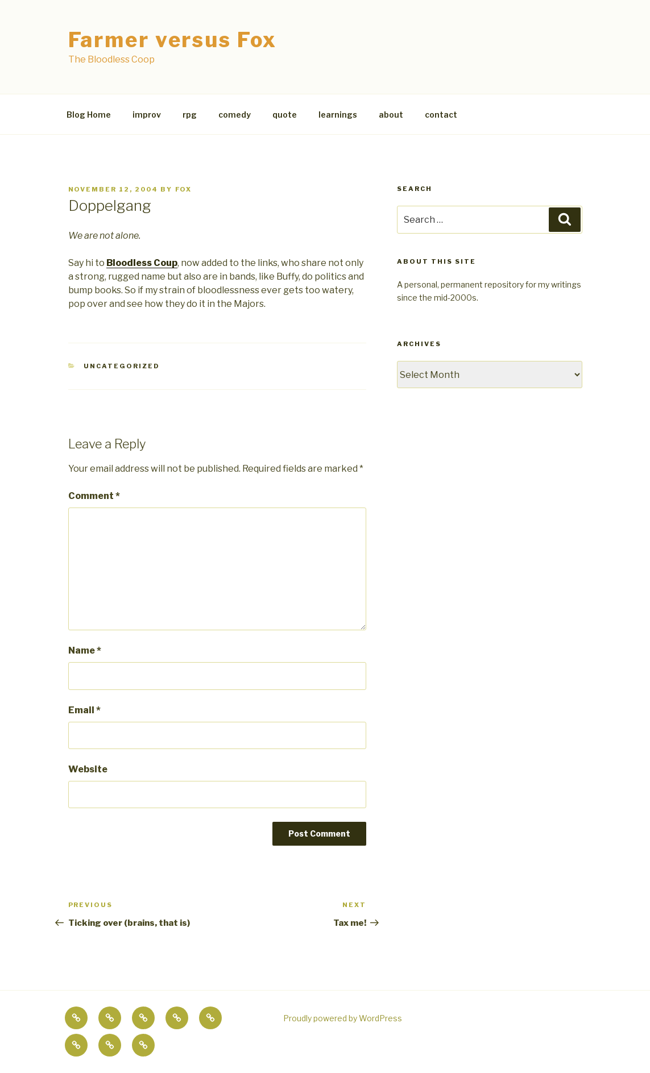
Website (87, 769)
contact (441, 114)
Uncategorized (122, 366)
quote (284, 114)
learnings (337, 114)
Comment (94, 495)
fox (183, 189)
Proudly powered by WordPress (342, 1018)
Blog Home (89, 114)
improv (147, 114)
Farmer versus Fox (172, 39)
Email (84, 710)
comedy (234, 114)
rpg (190, 114)
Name (84, 650)
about (391, 114)
